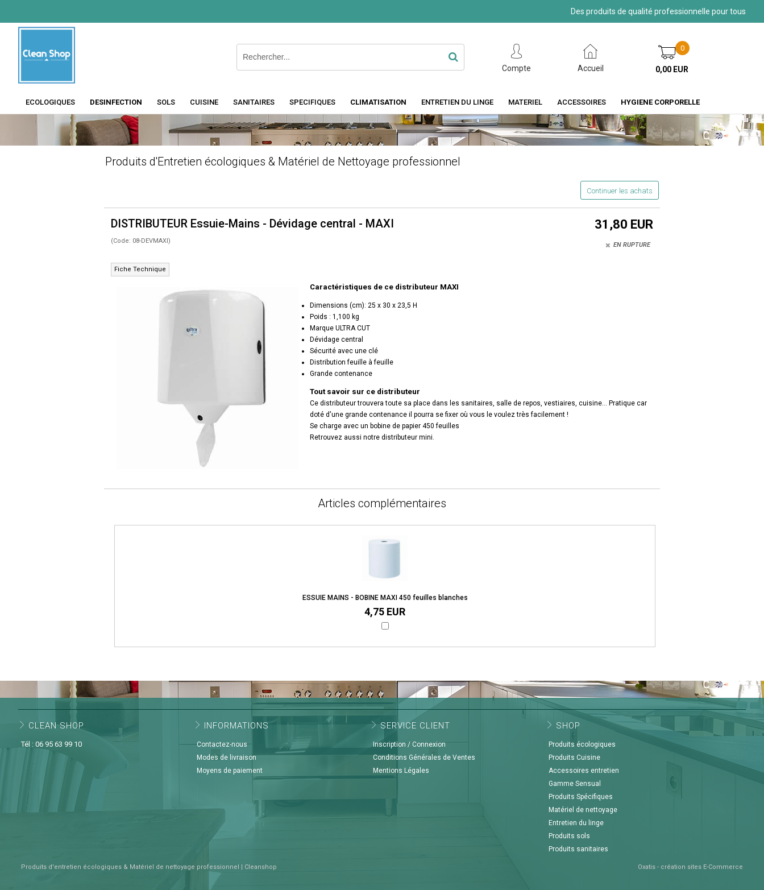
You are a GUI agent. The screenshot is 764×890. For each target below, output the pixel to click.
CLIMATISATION (378, 102)
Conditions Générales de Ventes (424, 757)
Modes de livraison (226, 757)
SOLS (166, 102)
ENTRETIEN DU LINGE (457, 102)
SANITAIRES (254, 102)
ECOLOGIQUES (50, 102)
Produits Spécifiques (581, 797)
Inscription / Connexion (409, 744)
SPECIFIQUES (312, 102)
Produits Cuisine (574, 757)
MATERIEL (525, 102)
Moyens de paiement (230, 771)
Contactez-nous (222, 744)
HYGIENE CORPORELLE (660, 102)
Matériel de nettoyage (583, 810)
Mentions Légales (401, 771)
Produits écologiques (582, 744)
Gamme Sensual (575, 784)
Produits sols (569, 836)
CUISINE (204, 102)
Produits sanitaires (578, 849)
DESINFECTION (116, 102)
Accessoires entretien (584, 771)
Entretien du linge (576, 823)
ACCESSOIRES (581, 102)
